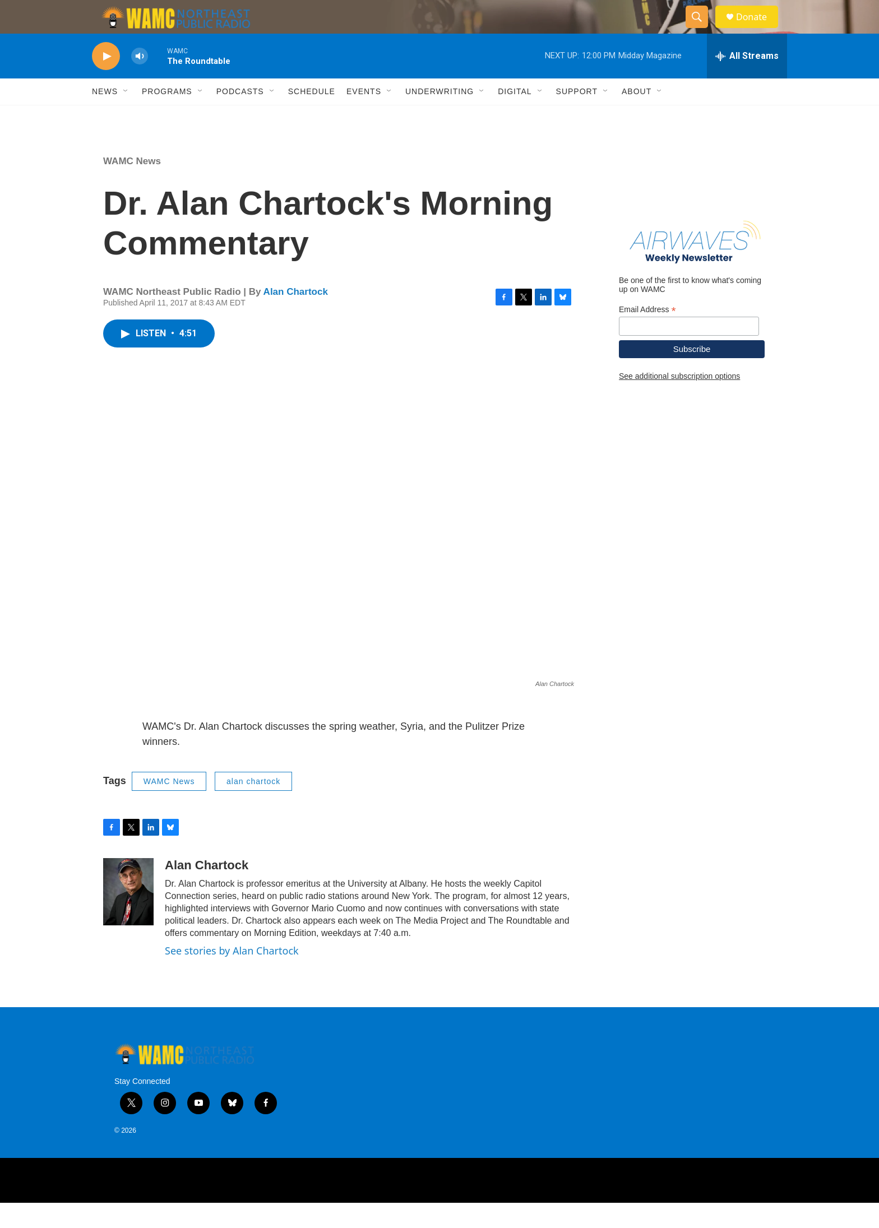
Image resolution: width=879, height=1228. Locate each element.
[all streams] (747, 81)
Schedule (311, 116)
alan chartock (253, 806)
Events (363, 116)
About (636, 116)
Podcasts (240, 116)
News (105, 116)
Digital (514, 116)
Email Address (647, 335)
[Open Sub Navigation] (126, 116)
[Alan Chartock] (128, 917)
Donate (758, 29)
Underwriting (439, 116)
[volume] (139, 81)
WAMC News (132, 186)
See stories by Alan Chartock (232, 976)
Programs (167, 116)
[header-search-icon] (702, 29)
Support (577, 116)
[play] (106, 81)
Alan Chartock (295, 317)
